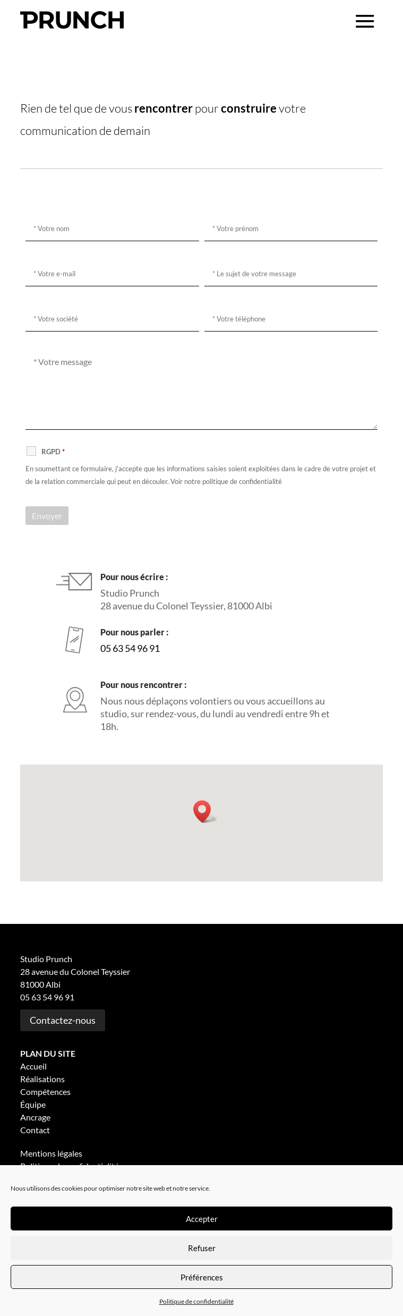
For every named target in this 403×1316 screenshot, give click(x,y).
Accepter (202, 1219)
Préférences (202, 1277)
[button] (205, 811)
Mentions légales (51, 1153)
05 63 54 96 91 (130, 648)
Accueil (33, 1066)
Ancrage (35, 1117)
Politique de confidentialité (196, 1301)
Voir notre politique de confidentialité (226, 481)
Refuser (202, 1248)
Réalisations (42, 1079)
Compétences (45, 1091)
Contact (35, 1130)
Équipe (33, 1104)
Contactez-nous (63, 1020)
